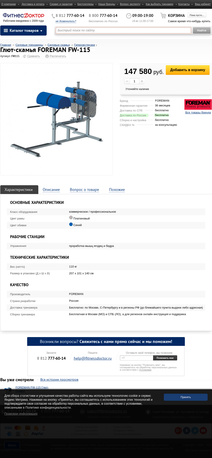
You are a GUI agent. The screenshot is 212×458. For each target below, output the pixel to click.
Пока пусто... (197, 15)
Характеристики (19, 189)
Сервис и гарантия (61, 4)
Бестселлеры (85, 4)
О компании (8, 4)
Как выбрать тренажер (159, 4)
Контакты (184, 4)
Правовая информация (20, 413)
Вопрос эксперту (130, 4)
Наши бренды (106, 4)
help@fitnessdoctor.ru (93, 358)
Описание (51, 189)
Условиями (145, 369)
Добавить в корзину (187, 70)
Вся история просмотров (59, 379)
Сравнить (33, 56)
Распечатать (58, 56)
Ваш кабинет (203, 4)
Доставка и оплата (33, 4)
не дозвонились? (66, 21)
